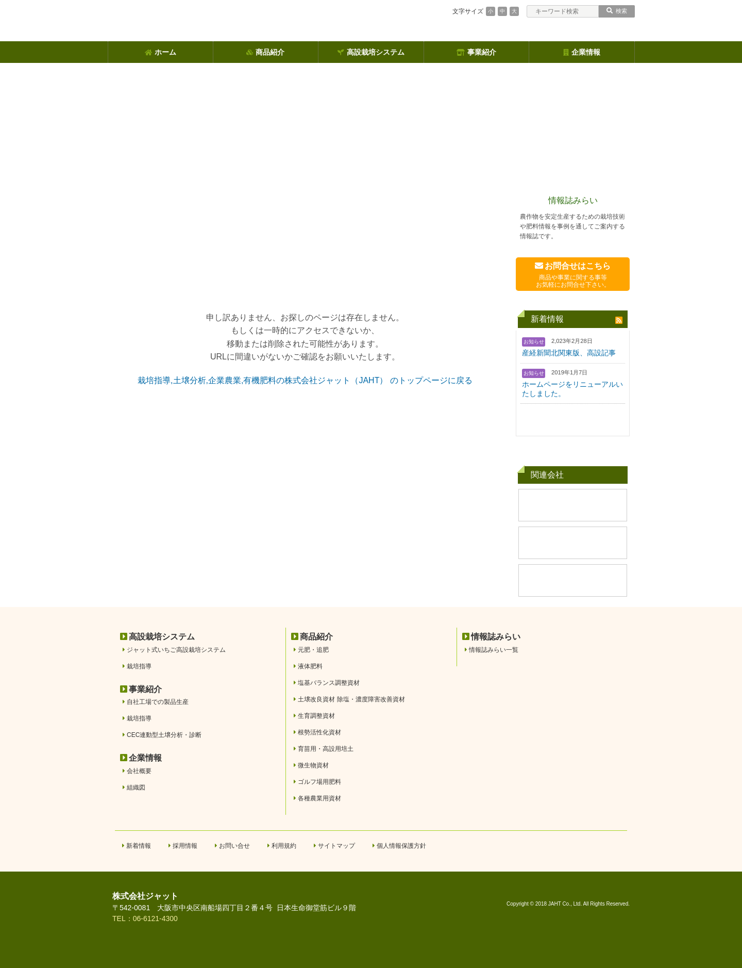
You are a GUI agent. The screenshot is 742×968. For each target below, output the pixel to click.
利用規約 (284, 845)
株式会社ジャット (145, 896)
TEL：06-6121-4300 (145, 918)
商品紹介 (265, 52)
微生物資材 (313, 765)
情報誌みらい (573, 200)
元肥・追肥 (313, 649)
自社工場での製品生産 (158, 702)
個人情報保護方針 (401, 845)
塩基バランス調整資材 (329, 682)
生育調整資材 (316, 715)
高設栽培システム (371, 52)
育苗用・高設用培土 (325, 748)
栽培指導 (139, 666)
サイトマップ (336, 845)
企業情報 (581, 52)
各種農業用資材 (319, 798)
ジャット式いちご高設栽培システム (176, 649)
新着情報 (138, 845)
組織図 (136, 787)
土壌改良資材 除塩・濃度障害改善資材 (351, 699)
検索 (616, 11)
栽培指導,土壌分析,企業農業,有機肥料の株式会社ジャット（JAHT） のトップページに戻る (305, 380)
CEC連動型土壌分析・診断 (164, 735)
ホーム (160, 52)
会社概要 (139, 771)
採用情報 (185, 845)
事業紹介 (476, 52)
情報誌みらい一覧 (493, 649)
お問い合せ (234, 845)
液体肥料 (310, 666)
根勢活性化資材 (319, 732)
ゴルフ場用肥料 (319, 781)
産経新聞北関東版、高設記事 (569, 353)
